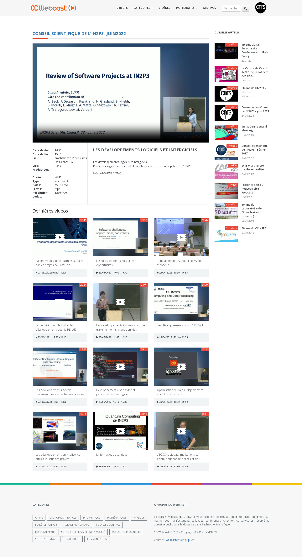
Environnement (44, 531)
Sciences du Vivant (46, 538)
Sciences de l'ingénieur (126, 531)
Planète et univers (46, 524)
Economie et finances (63, 517)
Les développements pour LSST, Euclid (181, 325)
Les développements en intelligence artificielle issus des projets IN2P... (58, 456)
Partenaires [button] (186, 8)
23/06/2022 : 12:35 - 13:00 (51, 402)
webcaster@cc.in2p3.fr (180, 539)
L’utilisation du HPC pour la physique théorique (179, 262)
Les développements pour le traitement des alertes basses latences (60, 392)
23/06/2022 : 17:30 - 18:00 (172, 466)
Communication (97, 538)
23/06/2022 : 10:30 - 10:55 (172, 272)
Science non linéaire (77, 524)
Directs (122, 8)
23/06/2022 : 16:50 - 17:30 (111, 466)
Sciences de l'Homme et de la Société (83, 531)
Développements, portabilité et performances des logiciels (115, 392)
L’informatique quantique (112, 454)
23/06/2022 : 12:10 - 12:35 (172, 337)
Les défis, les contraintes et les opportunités (115, 262)
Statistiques (72, 538)
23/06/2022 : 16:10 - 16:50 (51, 466)
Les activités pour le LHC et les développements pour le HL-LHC (56, 327)
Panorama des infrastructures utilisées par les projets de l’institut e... (59, 262)
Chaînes (164, 8)
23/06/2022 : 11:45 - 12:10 (111, 337)
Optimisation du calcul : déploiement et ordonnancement (180, 392)
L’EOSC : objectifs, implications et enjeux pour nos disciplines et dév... (179, 456)
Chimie (39, 517)
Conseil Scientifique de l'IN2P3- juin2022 (79, 33)
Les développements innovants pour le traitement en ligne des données (120, 327)
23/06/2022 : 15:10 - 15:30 (111, 402)
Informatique (91, 517)
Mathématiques (116, 517)
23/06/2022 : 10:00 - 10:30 (111, 272)
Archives (209, 8)
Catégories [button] (143, 8)
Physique (138, 517)
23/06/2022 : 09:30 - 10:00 (51, 272)
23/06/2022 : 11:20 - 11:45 (51, 337)
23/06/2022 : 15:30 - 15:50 (172, 402)
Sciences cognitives (108, 524)
